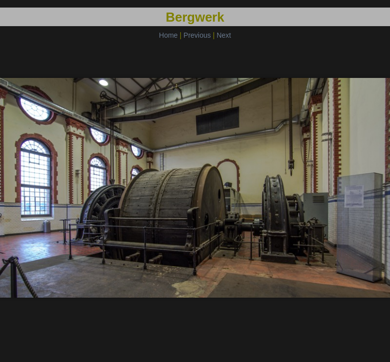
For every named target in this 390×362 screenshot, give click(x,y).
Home (168, 35)
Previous (197, 35)
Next (224, 35)
